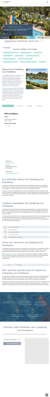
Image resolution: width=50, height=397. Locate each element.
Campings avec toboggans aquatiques (28, 61)
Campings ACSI (42, 61)
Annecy (40, 41)
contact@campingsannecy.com (12, 173)
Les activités (40, 105)
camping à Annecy (8, 88)
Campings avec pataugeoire (9, 58)
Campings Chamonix (7, 55)
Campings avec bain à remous (32, 55)
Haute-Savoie (33, 41)
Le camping (30, 105)
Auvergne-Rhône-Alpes (23, 41)
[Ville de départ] (10, 339)
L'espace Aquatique (8, 105)
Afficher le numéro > (10, 162)
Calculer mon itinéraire (12, 343)
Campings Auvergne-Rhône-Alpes (10, 52)
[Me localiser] (19, 339)
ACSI (9, 126)
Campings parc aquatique (10, 41)
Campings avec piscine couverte (10, 61)
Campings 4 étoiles (19, 55)
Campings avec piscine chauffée (25, 58)
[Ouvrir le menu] (47, 2)
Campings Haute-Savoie (26, 52)
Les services (20, 105)
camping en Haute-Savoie (12, 254)
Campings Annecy (38, 52)
